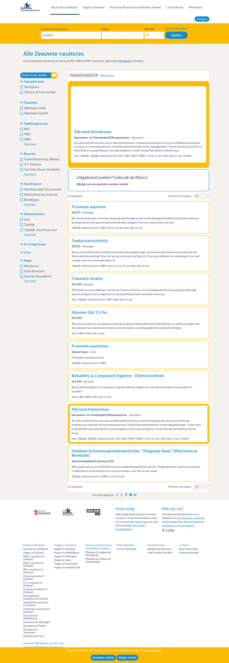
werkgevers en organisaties (178, 525)
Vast (27, 219)
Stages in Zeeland (93, 7)
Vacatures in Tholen (34, 625)
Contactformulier (189, 552)
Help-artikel (142, 521)
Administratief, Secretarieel (42, 189)
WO (27, 129)
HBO (27, 134)
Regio (105, 29)
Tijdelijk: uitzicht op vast (40, 230)
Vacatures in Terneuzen (30, 631)
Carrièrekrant (174, 7)
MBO (27, 139)
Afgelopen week (35, 108)
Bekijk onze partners (159, 549)
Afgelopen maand (36, 113)
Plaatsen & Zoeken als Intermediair (98, 560)
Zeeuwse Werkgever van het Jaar (43, 647)
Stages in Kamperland (67, 567)
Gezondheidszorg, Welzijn (42, 159)
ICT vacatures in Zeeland (32, 584)
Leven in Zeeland (126, 549)
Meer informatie (188, 549)
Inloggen (202, 19)
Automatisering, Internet (41, 194)
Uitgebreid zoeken (176, 28)
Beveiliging (31, 199)
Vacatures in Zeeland (64, 7)
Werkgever (31, 87)
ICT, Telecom (32, 164)
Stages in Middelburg (66, 552)
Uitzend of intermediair (40, 92)
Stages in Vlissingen (65, 556)
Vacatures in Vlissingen (36, 622)
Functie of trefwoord (54, 29)
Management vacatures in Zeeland (35, 597)
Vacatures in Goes (33, 636)
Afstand (149, 29)
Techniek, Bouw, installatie (42, 169)
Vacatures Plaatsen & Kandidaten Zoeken (135, 7)
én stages (124, 60)
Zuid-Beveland (34, 271)
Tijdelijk (29, 224)
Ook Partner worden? (160, 552)
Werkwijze (195, 7)
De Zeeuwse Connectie (190, 518)
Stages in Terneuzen (65, 563)
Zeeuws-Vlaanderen (38, 276)
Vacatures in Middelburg (30, 617)
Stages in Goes (62, 560)
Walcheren (31, 266)
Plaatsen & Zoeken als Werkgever (98, 554)
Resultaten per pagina (179, 196)
